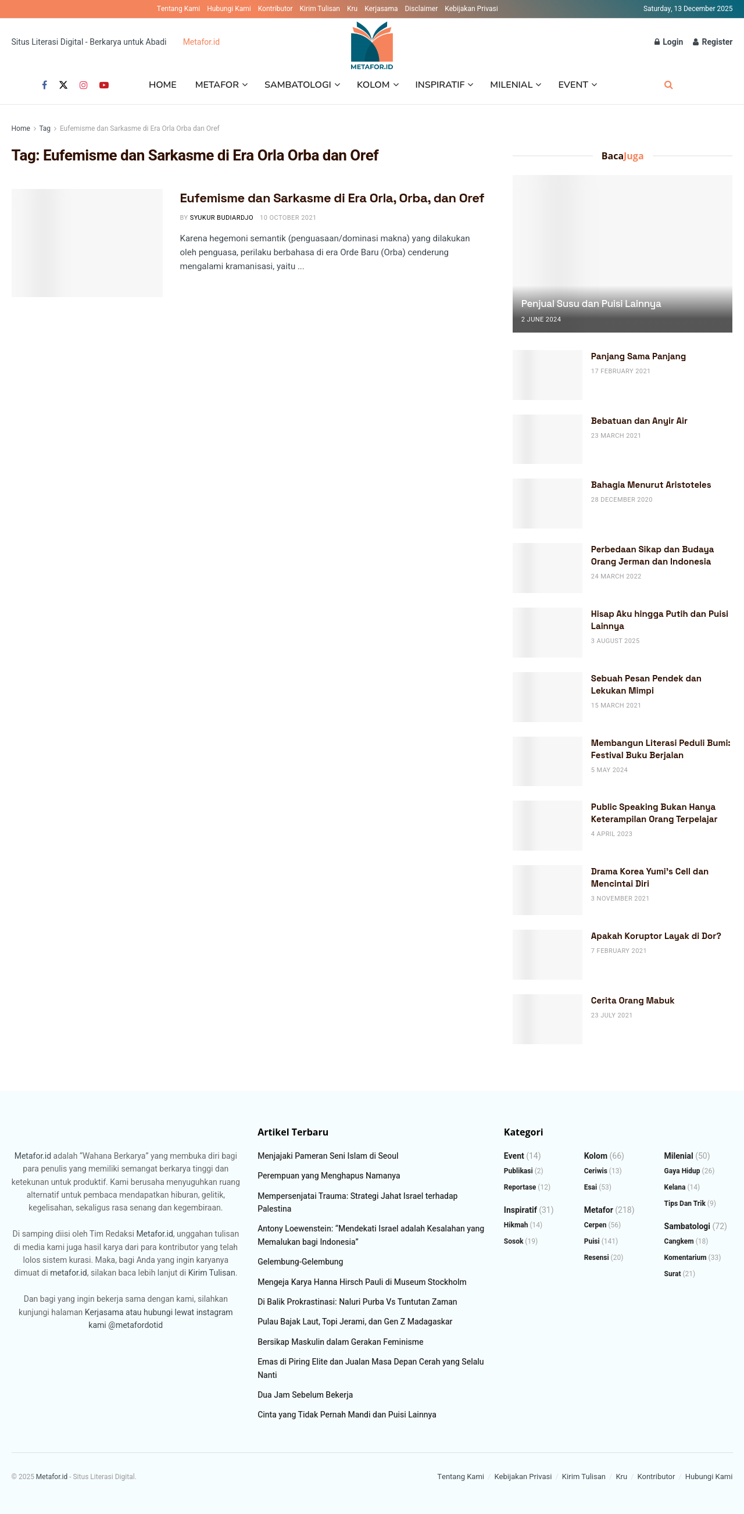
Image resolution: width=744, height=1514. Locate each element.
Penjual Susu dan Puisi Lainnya (591, 303)
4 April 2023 (611, 834)
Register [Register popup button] (712, 42)
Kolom (373, 84)
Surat (672, 1274)
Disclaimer (421, 8)
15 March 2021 (616, 705)
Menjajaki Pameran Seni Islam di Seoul (327, 1156)
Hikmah (516, 1225)
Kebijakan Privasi (471, 8)
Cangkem (679, 1241)
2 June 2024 (541, 319)
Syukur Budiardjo (221, 218)
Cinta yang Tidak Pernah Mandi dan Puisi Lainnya (347, 1415)
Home (163, 84)
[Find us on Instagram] (84, 85)
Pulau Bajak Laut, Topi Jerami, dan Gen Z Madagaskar (354, 1322)
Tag (44, 128)
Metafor (217, 84)
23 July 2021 (612, 1015)
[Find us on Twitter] (63, 85)
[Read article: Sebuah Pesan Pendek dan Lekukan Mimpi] (547, 697)
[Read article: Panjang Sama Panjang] (547, 375)
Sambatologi (297, 84)
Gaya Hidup (682, 1171)
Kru (352, 8)
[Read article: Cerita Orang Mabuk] (547, 1019)
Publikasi (518, 1171)
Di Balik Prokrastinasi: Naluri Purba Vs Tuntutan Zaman (357, 1302)
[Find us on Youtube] (104, 85)
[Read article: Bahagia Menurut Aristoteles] (547, 504)
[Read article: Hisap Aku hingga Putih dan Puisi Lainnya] (547, 633)
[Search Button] (668, 85)
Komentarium (685, 1257)
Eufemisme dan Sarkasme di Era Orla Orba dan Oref (140, 128)
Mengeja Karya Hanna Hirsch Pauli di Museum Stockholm (362, 1282)
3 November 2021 (620, 899)
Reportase (520, 1187)
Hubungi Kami (229, 8)
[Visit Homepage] (372, 42)
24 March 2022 (616, 576)
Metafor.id (201, 42)
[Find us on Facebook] (44, 85)
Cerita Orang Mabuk (633, 1000)
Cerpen (595, 1225)
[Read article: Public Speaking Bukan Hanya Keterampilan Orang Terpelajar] (547, 826)
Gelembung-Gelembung (300, 1262)
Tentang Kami (179, 8)
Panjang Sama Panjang (638, 356)
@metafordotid (135, 1325)
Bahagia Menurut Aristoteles (651, 484)
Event (573, 84)
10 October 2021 (288, 218)
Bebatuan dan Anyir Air (639, 420)
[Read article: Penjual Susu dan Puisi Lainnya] (623, 254)
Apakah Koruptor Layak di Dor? (656, 935)
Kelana (675, 1187)
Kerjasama (381, 8)
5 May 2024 (609, 770)
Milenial (511, 84)
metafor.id (68, 1273)
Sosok (514, 1241)
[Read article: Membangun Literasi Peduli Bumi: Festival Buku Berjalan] (547, 762)
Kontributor (275, 8)
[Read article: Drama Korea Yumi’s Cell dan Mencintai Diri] (547, 890)
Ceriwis (595, 1171)
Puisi (592, 1241)
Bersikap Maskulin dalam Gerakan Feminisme (340, 1342)
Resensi (596, 1257)
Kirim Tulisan (320, 8)
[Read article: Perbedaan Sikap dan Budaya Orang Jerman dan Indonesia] (547, 568)
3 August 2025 (615, 641)
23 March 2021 (616, 436)
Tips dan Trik (685, 1203)
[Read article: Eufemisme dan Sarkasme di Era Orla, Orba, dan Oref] (87, 243)
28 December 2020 (622, 500)
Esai (591, 1187)
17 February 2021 (621, 371)
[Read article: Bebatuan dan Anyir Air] (547, 440)
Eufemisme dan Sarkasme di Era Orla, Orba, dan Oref (332, 198)
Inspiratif (440, 84)
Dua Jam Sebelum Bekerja (305, 1395)
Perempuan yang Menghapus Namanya (328, 1176)
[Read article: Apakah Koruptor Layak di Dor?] (547, 955)
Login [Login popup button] (669, 42)
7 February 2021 (619, 951)
